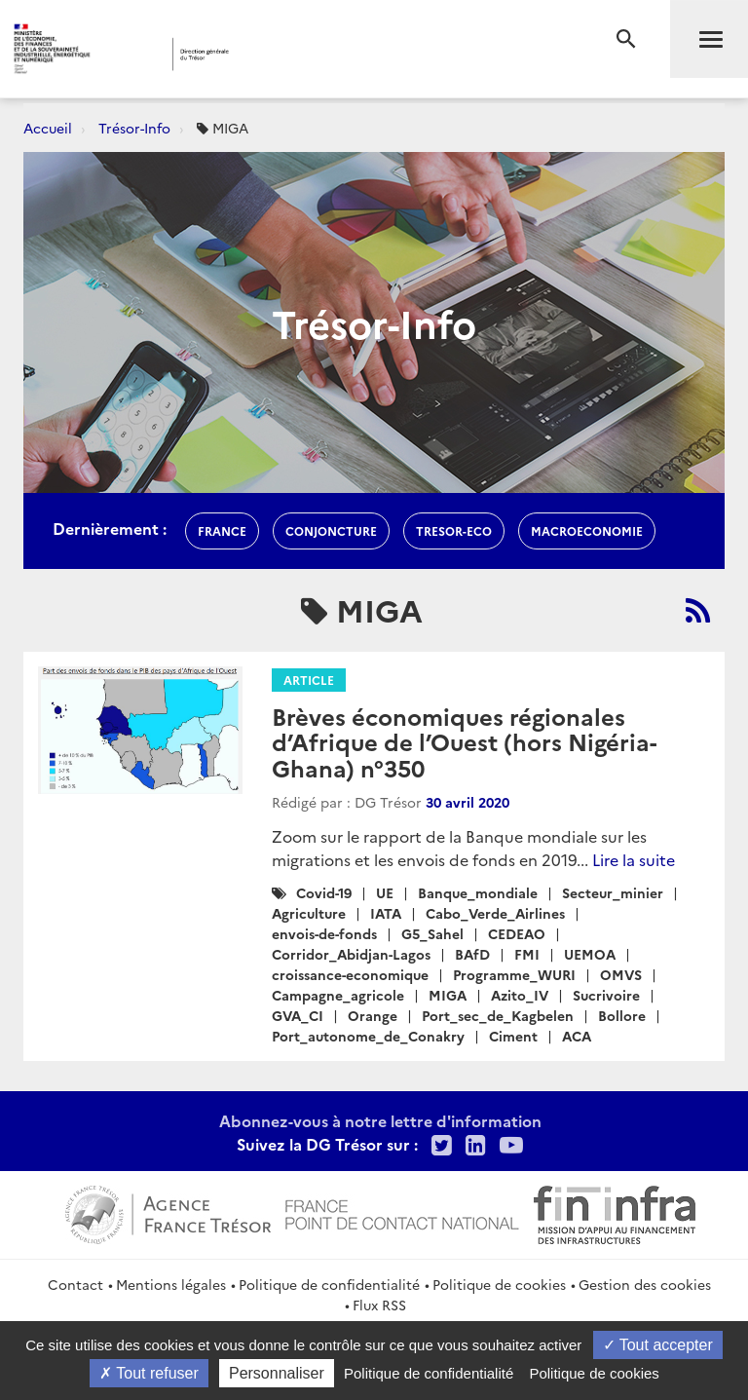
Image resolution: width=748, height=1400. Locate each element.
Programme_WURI (514, 974)
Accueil (47, 127)
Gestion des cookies (645, 1284)
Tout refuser (149, 1373)
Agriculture (309, 913)
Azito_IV (519, 994)
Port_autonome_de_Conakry (368, 1035)
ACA (576, 1035)
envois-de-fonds (324, 933)
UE (384, 892)
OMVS (621, 974)
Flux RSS (379, 1304)
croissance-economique (350, 974)
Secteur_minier (612, 892)
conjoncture (331, 530)
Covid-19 (324, 892)
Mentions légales (171, 1284)
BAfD (472, 954)
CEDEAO (516, 933)
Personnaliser (276, 1373)
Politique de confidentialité (329, 1284)
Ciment (513, 1035)
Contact (75, 1284)
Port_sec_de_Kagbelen (498, 1015)
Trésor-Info (134, 127)
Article (308, 679)
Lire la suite (633, 859)
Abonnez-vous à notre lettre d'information (380, 1120)
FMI (527, 954)
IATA (385, 913)
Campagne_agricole (338, 994)
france (222, 530)
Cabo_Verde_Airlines (495, 913)
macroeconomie (587, 530)
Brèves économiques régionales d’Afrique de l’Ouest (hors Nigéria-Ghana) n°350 (464, 741)
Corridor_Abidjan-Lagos (351, 954)
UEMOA (590, 954)
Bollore (622, 1015)
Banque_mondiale (478, 892)
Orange (372, 1015)
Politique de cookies (499, 1284)
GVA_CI (297, 1015)
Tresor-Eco (454, 530)
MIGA (448, 994)
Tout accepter (658, 1345)
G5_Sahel (432, 933)
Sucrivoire (606, 994)
